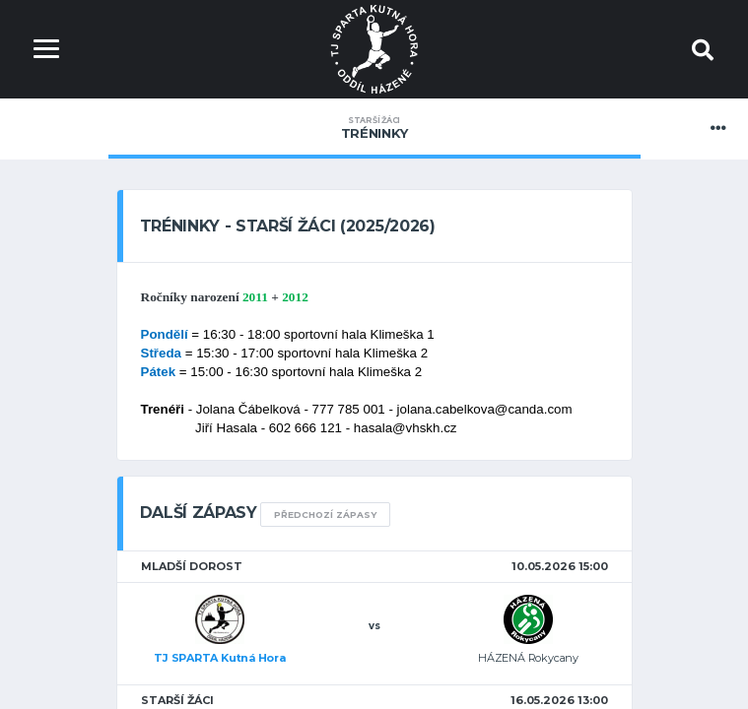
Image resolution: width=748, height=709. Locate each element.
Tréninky (374, 128)
